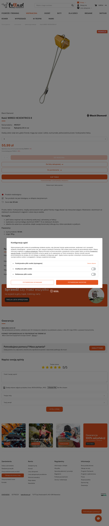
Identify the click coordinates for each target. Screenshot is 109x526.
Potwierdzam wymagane (32, 282)
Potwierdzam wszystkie (77, 282)
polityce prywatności (31, 251)
